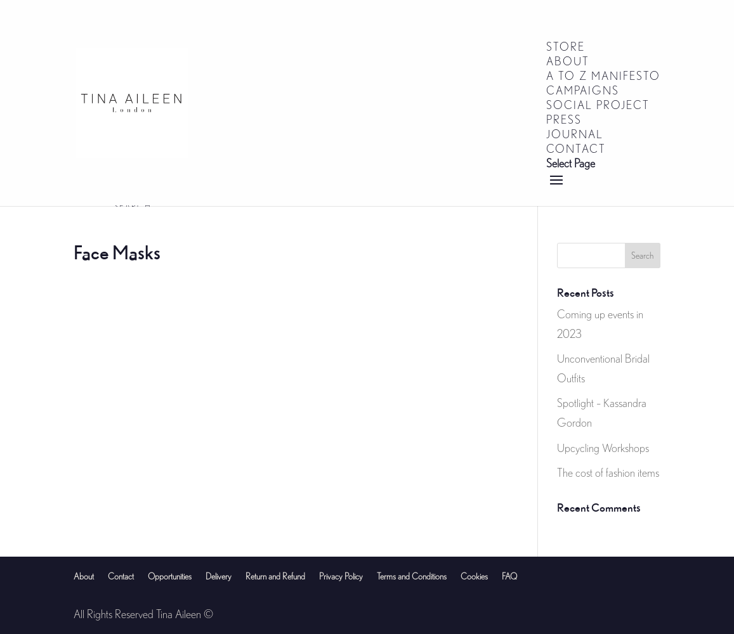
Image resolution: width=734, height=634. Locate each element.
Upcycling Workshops (603, 448)
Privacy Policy (341, 576)
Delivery (219, 576)
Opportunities (170, 576)
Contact (121, 576)
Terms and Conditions (412, 576)
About (84, 576)
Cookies (474, 576)
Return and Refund (275, 576)
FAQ (509, 576)
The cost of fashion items (608, 472)
